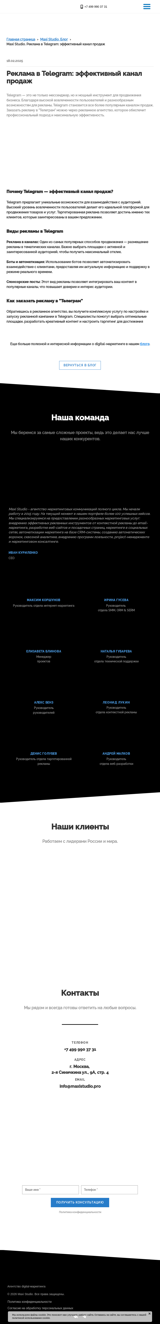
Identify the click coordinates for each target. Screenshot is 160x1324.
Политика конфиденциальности (80, 1212)
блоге (144, 344)
